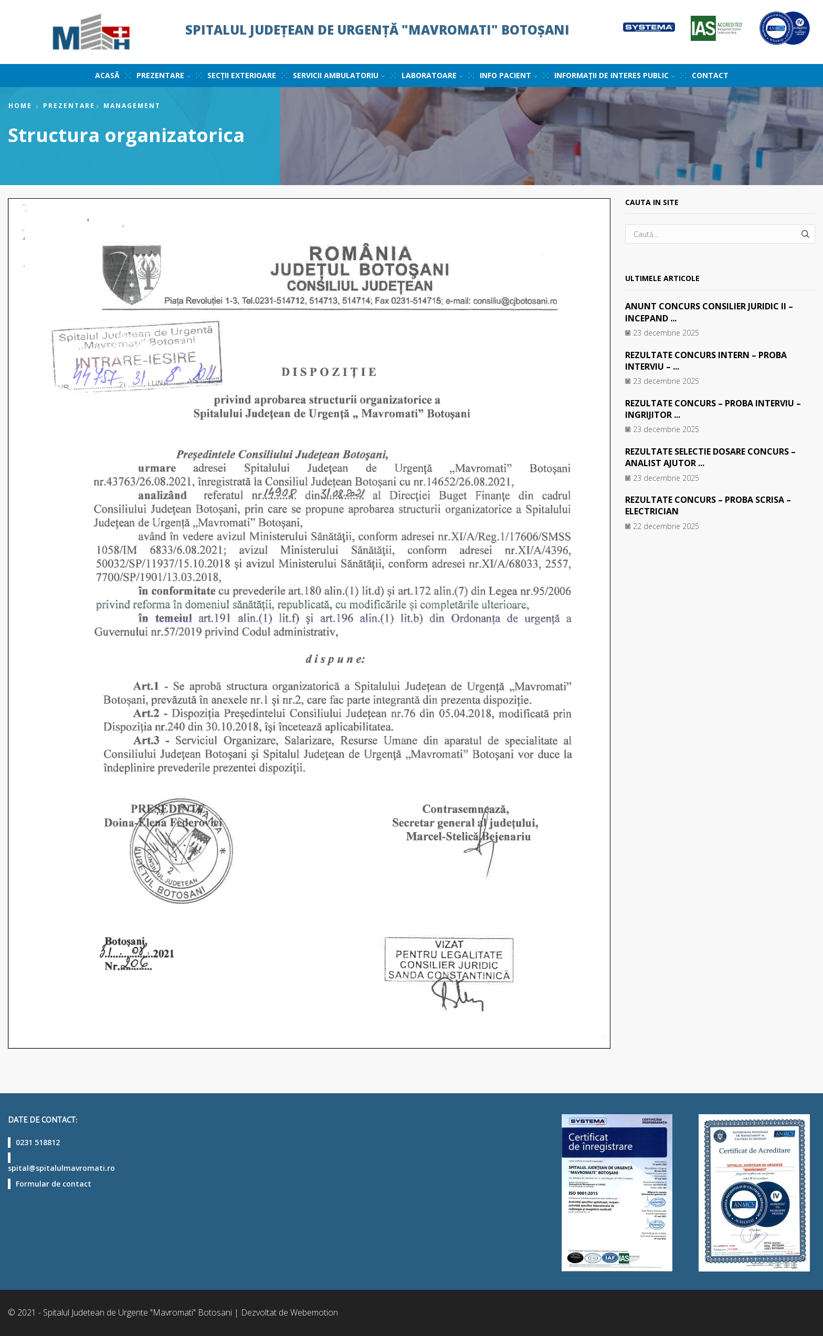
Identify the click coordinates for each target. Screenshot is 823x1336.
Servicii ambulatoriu (339, 75)
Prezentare (163, 75)
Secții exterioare (241, 75)
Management (132, 106)
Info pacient (508, 75)
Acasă (107, 75)
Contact (710, 75)
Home (20, 106)
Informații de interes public (614, 75)
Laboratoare (432, 75)
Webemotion (314, 1312)
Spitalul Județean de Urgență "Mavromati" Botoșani (377, 29)
